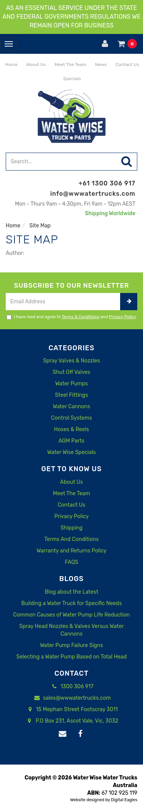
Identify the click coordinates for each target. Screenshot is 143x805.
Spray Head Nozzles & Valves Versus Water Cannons (71, 630)
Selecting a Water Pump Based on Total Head (71, 657)
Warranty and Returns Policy (72, 550)
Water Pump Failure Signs (71, 645)
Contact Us (126, 64)
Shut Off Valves (71, 372)
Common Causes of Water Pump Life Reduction (71, 615)
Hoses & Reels (71, 429)
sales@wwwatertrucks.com (71, 698)
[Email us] (62, 734)
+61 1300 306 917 (107, 183)
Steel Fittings (71, 395)
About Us (35, 64)
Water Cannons (71, 406)
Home (11, 64)
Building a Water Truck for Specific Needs (71, 603)
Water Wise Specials (71, 452)
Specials (71, 78)
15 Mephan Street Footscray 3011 (71, 709)
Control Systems (71, 418)
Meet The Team (69, 64)
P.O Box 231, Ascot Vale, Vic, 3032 (71, 721)
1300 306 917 (71, 687)
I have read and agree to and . (71, 317)
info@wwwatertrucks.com (92, 193)
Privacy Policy (122, 316)
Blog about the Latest (71, 592)
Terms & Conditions (81, 316)
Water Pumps (71, 383)
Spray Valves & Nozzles (71, 360)
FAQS (71, 562)
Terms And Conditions (71, 539)
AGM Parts (72, 441)
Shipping (72, 528)
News (100, 64)
